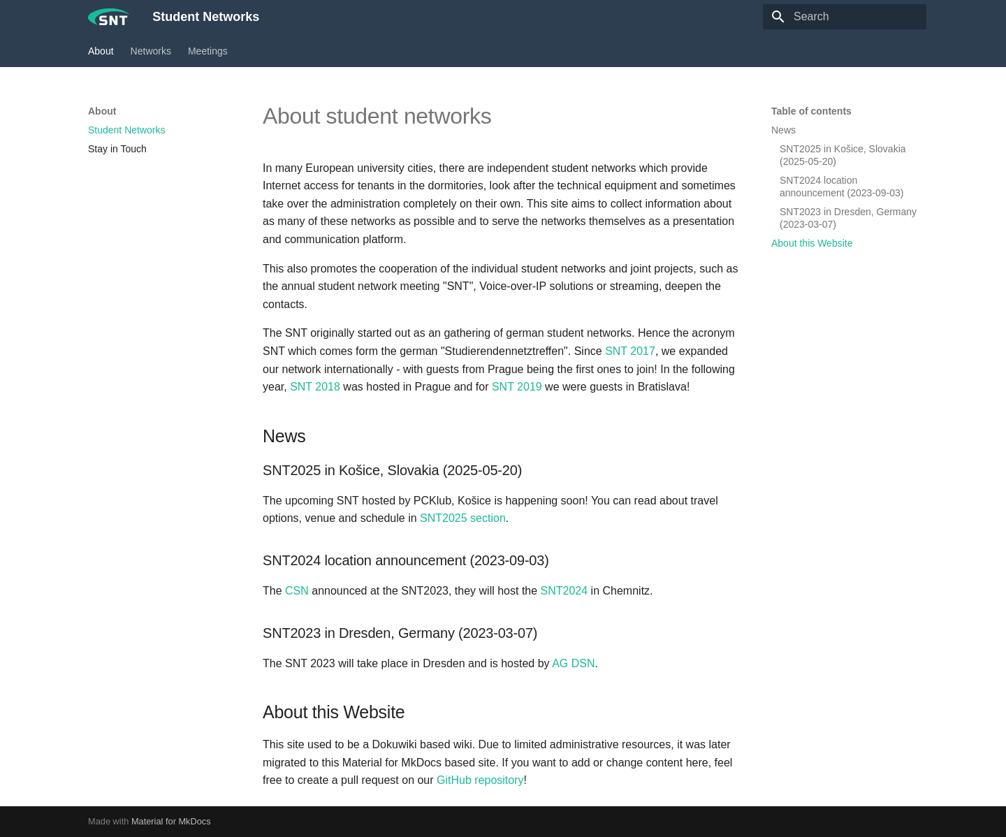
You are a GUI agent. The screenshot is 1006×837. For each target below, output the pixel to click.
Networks (151, 51)
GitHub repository (480, 780)
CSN (297, 591)
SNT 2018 (315, 387)
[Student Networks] (109, 17)
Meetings (208, 51)
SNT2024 (564, 591)
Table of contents (811, 111)
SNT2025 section (463, 518)
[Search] (844, 16)
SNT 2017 (630, 351)
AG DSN (573, 663)
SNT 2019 (517, 387)
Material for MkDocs (171, 821)
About (101, 51)
